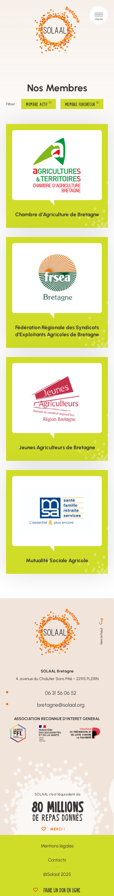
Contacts (57, 860)
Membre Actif (38, 104)
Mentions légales (57, 846)
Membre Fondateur (82, 104)
